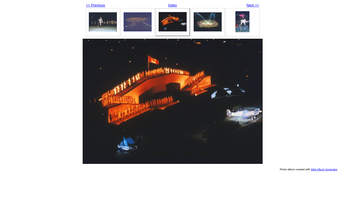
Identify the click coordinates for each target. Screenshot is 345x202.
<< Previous (95, 5)
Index (172, 5)
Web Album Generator (324, 169)
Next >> (253, 5)
